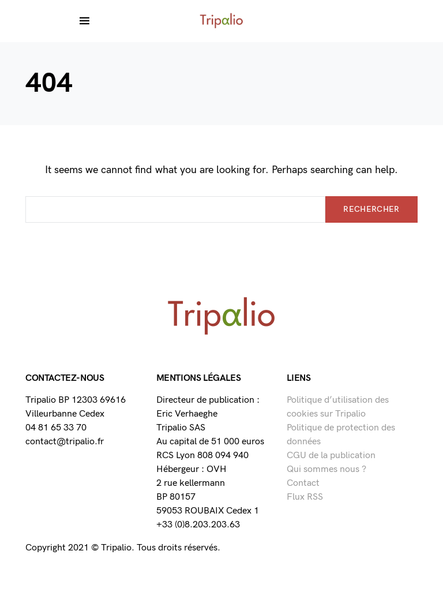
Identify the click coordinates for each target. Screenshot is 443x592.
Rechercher (371, 209)
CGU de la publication (331, 455)
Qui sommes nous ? (326, 469)
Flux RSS (305, 497)
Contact (303, 483)
